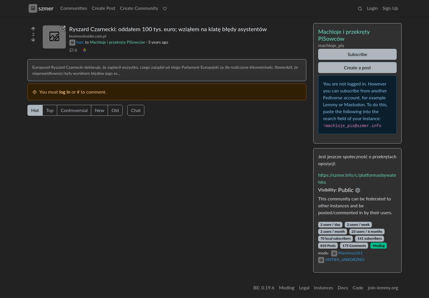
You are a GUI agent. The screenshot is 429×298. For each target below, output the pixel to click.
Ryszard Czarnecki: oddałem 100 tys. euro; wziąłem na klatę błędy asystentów (168, 28)
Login (372, 8)
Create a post (357, 67)
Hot (35, 110)
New (99, 110)
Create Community (139, 8)
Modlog (379, 245)
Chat (136, 110)
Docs (343, 287)
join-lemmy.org (383, 287)
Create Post (103, 8)
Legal (304, 287)
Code (358, 287)
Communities (73, 8)
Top (50, 110)
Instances (323, 287)
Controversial (74, 110)
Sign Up (390, 8)
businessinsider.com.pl (87, 35)
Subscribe (357, 54)
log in (64, 91)
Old (115, 110)
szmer (41, 8)
